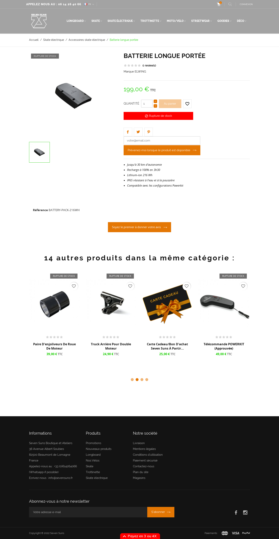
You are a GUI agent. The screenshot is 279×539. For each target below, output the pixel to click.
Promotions (93, 443)
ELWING (140, 71)
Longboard (75, 20)
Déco (240, 20)
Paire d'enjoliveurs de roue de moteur (54, 346)
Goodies (223, 20)
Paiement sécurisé (145, 460)
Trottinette (149, 20)
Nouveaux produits (98, 449)
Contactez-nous (143, 466)
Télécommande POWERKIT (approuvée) (224, 346)
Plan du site (140, 472)
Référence (40, 210)
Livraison (139, 443)
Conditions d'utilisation (148, 454)
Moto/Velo (175, 20)
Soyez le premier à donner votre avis (137, 227)
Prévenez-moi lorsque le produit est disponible (159, 150)
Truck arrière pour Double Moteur (111, 346)
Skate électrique (120, 20)
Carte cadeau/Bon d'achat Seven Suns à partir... (167, 346)
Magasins (139, 478)
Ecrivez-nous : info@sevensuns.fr (51, 478)
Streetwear (200, 20)
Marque (129, 71)
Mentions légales (144, 449)
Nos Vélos (92, 460)
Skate (95, 20)
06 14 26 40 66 (69, 4)
